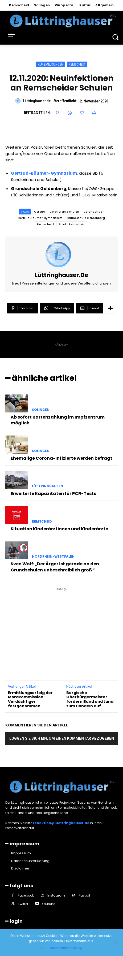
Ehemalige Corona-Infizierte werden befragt (61, 458)
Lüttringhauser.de (37, 101)
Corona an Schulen (64, 212)
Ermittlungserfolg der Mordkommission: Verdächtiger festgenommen (30, 699)
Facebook (26, 895)
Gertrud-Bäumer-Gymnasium (44, 173)
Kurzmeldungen (50, 64)
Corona (39, 212)
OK (43, 948)
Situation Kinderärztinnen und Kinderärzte (59, 529)
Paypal (84, 895)
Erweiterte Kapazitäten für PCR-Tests (53, 493)
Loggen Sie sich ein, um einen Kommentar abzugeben (61, 738)
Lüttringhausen (47, 486)
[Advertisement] (61, 625)
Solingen (41, 409)
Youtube (48, 904)
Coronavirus (93, 212)
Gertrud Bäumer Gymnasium (40, 218)
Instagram (56, 895)
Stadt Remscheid (72, 224)
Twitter (23, 904)
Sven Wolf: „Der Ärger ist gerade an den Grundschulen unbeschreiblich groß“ (55, 567)
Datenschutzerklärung (65, 948)
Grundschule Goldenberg (86, 218)
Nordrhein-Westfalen (53, 556)
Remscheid (77, 64)
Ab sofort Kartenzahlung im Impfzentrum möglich (58, 420)
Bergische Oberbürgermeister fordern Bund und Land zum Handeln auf (89, 699)
